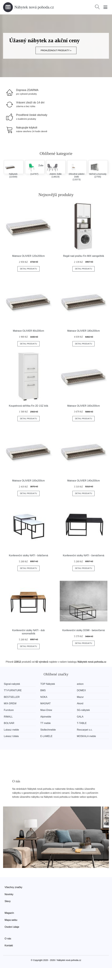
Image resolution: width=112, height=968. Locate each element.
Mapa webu (11, 920)
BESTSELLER (12, 697)
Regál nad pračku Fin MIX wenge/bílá (83, 256)
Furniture (9, 710)
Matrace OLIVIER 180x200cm (83, 330)
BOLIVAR (9, 723)
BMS (43, 690)
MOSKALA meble (87, 736)
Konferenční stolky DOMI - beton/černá (83, 630)
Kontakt (9, 945)
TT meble (46, 723)
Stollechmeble (48, 729)
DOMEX (82, 690)
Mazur (81, 697)
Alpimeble (46, 716)
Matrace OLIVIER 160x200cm (83, 405)
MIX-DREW (10, 703)
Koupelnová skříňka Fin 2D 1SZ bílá (28, 405)
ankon (81, 684)
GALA (81, 716)
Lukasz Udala (11, 736)
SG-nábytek (84, 710)
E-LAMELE (47, 736)
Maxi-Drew (47, 710)
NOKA (44, 697)
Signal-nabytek (12, 684)
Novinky (9, 894)
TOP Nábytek (48, 684)
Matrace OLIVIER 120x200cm (28, 256)
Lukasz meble (11, 729)
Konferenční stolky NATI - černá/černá (83, 555)
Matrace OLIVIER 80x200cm (28, 330)
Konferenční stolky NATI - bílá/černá (28, 555)
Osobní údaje (12, 927)
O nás (8, 938)
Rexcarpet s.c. (86, 729)
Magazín (9, 913)
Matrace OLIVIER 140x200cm (83, 480)
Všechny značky (13, 887)
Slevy (8, 901)
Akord (81, 703)
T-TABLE (83, 723)
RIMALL (8, 716)
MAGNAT (46, 703)
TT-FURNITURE (13, 690)
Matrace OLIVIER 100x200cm (28, 480)
